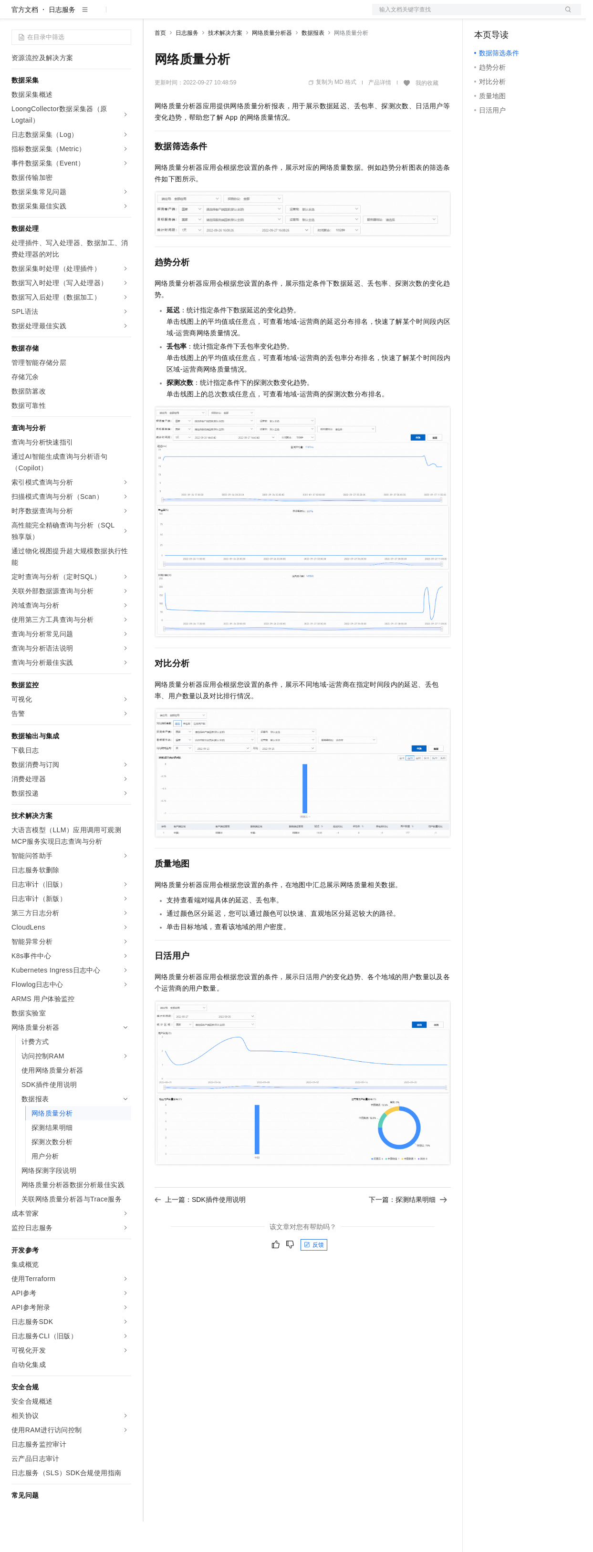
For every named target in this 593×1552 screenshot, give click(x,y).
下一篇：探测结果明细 (408, 1230)
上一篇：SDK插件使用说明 (200, 1230)
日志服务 (62, 40)
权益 (183, 15)
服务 (281, 15)
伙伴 (258, 15)
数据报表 (313, 63)
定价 (206, 15)
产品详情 (379, 113)
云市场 (232, 15)
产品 (124, 15)
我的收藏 (427, 113)
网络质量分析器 (272, 63)
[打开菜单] (15, 15)
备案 (484, 15)
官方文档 (24, 40)
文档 (464, 15)
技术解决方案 (225, 63)
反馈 (314, 1275)
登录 (565, 15)
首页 (160, 63)
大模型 (98, 15)
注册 (530, 15)
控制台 (507, 15)
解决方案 (153, 15)
